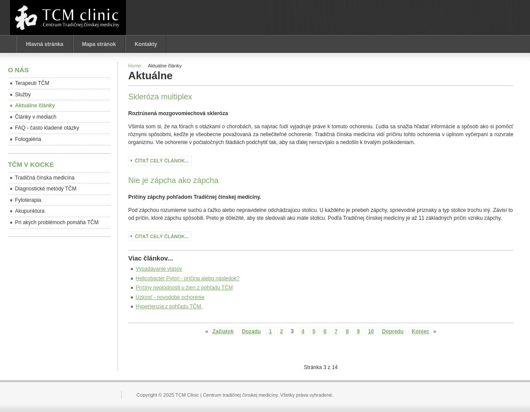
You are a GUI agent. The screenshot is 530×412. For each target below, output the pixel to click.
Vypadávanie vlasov (159, 269)
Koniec (420, 331)
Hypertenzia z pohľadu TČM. (169, 306)
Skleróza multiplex (160, 96)
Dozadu (251, 331)
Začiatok (223, 331)
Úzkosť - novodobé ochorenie (170, 297)
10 (370, 331)
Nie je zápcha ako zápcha (173, 180)
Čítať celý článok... (162, 160)
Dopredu (392, 331)
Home (134, 65)
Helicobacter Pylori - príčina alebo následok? (187, 278)
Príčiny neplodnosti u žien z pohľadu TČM (184, 288)
